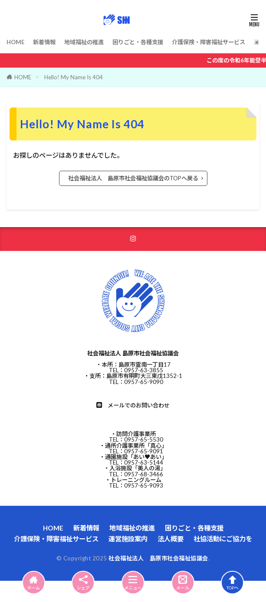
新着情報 (44, 42)
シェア (83, 582)
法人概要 (171, 539)
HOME (15, 42)
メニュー (133, 582)
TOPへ (232, 582)
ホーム (33, 582)
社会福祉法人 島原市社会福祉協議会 (158, 558)
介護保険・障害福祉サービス (208, 42)
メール (183, 582)
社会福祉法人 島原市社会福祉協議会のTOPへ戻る (133, 178)
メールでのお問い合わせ (139, 405)
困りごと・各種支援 (137, 42)
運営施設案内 (128, 539)
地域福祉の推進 (84, 42)
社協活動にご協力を (223, 539)
